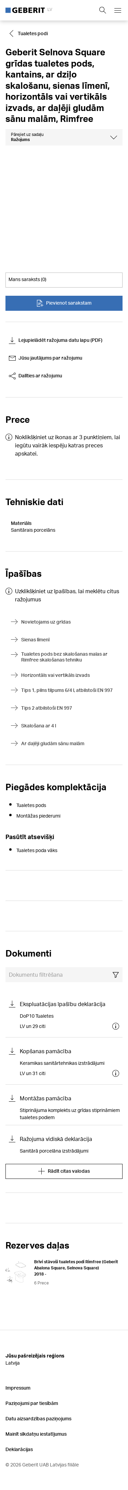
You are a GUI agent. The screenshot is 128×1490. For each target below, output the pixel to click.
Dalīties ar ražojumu (35, 376)
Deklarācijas (19, 1449)
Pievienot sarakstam (64, 303)
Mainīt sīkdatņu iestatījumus (36, 1434)
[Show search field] (102, 10)
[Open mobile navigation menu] (117, 10)
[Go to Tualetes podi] (29, 33)
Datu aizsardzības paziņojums (38, 1418)
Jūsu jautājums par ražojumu (45, 358)
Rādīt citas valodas (64, 1171)
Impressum (17, 1388)
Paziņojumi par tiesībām (31, 1403)
